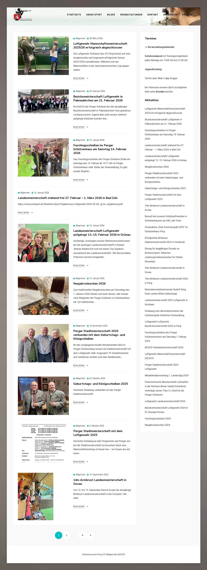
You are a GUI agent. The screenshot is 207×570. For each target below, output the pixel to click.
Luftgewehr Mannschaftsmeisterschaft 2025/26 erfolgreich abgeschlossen (100, 45)
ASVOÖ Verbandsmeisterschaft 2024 (164, 346)
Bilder (125, 14)
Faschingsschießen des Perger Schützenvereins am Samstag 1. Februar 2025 (165, 336)
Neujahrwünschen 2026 (89, 283)
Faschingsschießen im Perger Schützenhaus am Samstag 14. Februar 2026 (99, 148)
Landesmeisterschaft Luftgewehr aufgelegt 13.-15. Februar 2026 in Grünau (101, 232)
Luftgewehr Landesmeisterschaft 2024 (165, 400)
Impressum (184, 14)
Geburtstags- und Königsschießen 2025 (100, 383)
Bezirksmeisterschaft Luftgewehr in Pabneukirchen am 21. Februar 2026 (98, 98)
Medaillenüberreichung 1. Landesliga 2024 (167, 374)
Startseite (88, 14)
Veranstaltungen (145, 14)
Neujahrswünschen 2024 (157, 424)
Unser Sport (108, 14)
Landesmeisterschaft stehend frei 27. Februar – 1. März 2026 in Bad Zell (68, 197)
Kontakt (166, 14)
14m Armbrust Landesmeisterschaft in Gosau (99, 481)
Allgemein (80, 38)
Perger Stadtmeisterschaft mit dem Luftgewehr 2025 (97, 432)
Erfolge (189, 18)
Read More (79, 78)
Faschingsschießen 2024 (158, 418)
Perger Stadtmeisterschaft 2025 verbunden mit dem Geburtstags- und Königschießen (99, 334)
